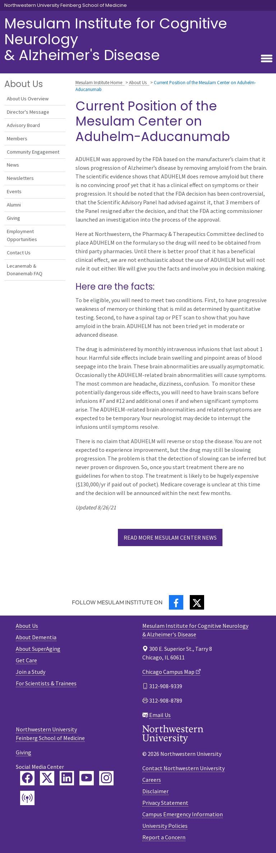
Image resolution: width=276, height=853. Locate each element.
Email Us (160, 714)
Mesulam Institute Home (98, 82)
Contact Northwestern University (183, 768)
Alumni (14, 204)
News (13, 165)
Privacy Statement (165, 802)
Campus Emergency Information (182, 814)
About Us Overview (28, 98)
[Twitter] (197, 602)
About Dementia (36, 637)
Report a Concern (163, 837)
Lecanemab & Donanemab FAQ (24, 270)
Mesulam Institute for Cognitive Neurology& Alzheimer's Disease (115, 39)
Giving (13, 218)
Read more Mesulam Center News (170, 537)
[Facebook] (176, 602)
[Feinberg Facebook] (27, 778)
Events (14, 191)
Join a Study (30, 671)
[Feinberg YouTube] (86, 778)
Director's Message (28, 112)
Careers (151, 779)
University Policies (165, 825)
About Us (138, 82)
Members (17, 138)
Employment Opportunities (22, 235)
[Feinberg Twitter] (47, 778)
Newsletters (20, 178)
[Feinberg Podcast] (27, 798)
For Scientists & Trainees (46, 683)
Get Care (26, 660)
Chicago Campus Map (168, 671)
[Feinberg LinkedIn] (67, 778)
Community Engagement (33, 152)
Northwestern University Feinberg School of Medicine (65, 5)
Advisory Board (23, 125)
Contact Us (19, 252)
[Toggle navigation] (266, 59)
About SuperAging (38, 648)
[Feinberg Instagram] (106, 778)
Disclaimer (155, 791)
